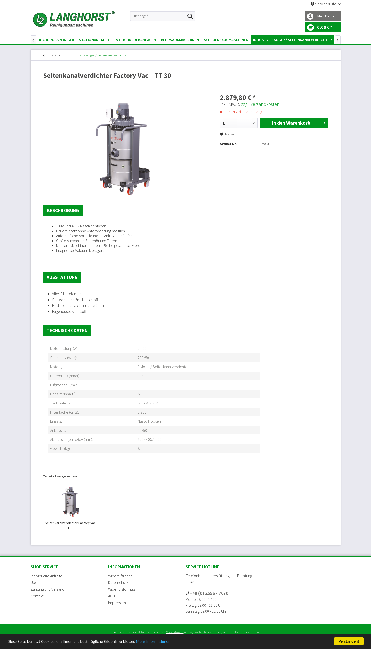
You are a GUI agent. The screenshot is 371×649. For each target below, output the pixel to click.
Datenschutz (118, 582)
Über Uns (38, 582)
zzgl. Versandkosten (260, 104)
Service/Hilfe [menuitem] (324, 3)
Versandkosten (175, 632)
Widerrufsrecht (120, 575)
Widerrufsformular (122, 589)
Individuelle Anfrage (46, 575)
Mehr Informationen (153, 641)
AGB (111, 595)
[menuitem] (162, 16)
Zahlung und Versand (47, 589)
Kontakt (37, 595)
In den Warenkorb (298, 122)
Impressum (117, 602)
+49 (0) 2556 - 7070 (209, 593)
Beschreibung (63, 210)
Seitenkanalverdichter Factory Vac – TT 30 (71, 525)
